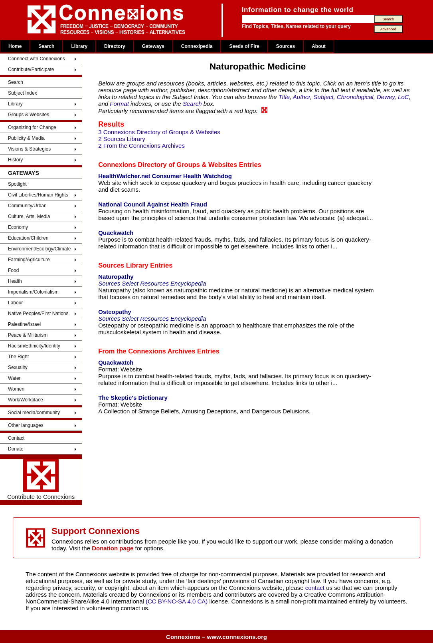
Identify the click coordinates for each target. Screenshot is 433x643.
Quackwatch (115, 232)
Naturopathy (115, 276)
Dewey (386, 96)
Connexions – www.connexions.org (216, 636)
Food (13, 270)
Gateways (153, 46)
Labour (15, 303)
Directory (114, 46)
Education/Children (28, 238)
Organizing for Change (32, 127)
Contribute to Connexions (41, 479)
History (15, 160)
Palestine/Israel (24, 324)
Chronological (355, 96)
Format (119, 103)
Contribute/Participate (31, 69)
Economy (18, 227)
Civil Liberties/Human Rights (38, 195)
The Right (18, 356)
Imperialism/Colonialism (33, 292)
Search (46, 46)
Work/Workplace (25, 400)
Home (15, 46)
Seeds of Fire (244, 46)
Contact (16, 438)
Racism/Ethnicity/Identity (34, 346)
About (319, 46)
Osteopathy (114, 311)
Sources (285, 46)
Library (79, 46)
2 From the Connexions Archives (141, 145)
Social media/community (34, 412)
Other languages (25, 425)
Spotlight (17, 184)
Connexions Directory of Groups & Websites (167, 164)
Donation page (112, 548)
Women (16, 389)
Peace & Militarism (27, 335)
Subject (324, 96)
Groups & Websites (28, 114)
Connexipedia (197, 46)
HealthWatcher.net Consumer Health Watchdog (165, 176)
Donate (16, 449)
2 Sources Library (121, 138)
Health (15, 281)
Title (284, 96)
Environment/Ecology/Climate (39, 249)
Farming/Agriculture (29, 259)
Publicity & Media (26, 138)
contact (315, 587)
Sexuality (18, 367)
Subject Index (22, 93)
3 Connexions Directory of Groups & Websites (159, 132)
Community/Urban (27, 205)
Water (14, 378)
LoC (403, 96)
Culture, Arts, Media (29, 216)
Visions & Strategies (29, 149)
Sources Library (123, 265)
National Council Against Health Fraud (152, 204)
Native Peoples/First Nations (38, 313)
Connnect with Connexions (36, 59)
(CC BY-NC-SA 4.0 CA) (177, 601)
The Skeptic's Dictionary (133, 397)
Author (301, 96)
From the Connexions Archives (146, 351)
